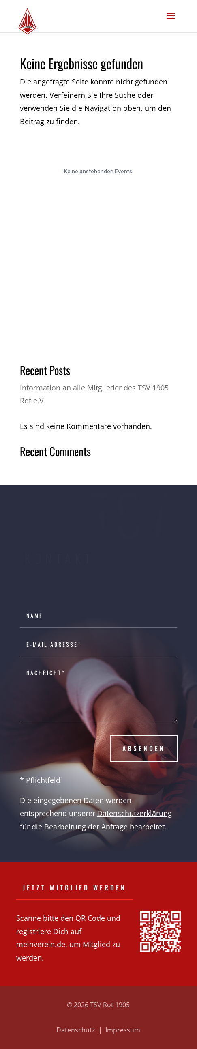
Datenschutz (75, 1029)
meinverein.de (40, 944)
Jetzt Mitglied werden (74, 887)
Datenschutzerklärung (134, 813)
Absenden (143, 748)
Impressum (122, 1029)
